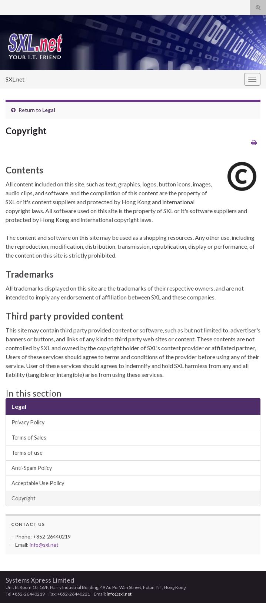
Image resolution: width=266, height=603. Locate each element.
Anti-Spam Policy (31, 468)
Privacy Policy (27, 422)
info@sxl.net (44, 544)
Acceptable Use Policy (37, 483)
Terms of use (27, 453)
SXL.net (15, 79)
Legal (48, 110)
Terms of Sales (28, 437)
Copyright (23, 498)
